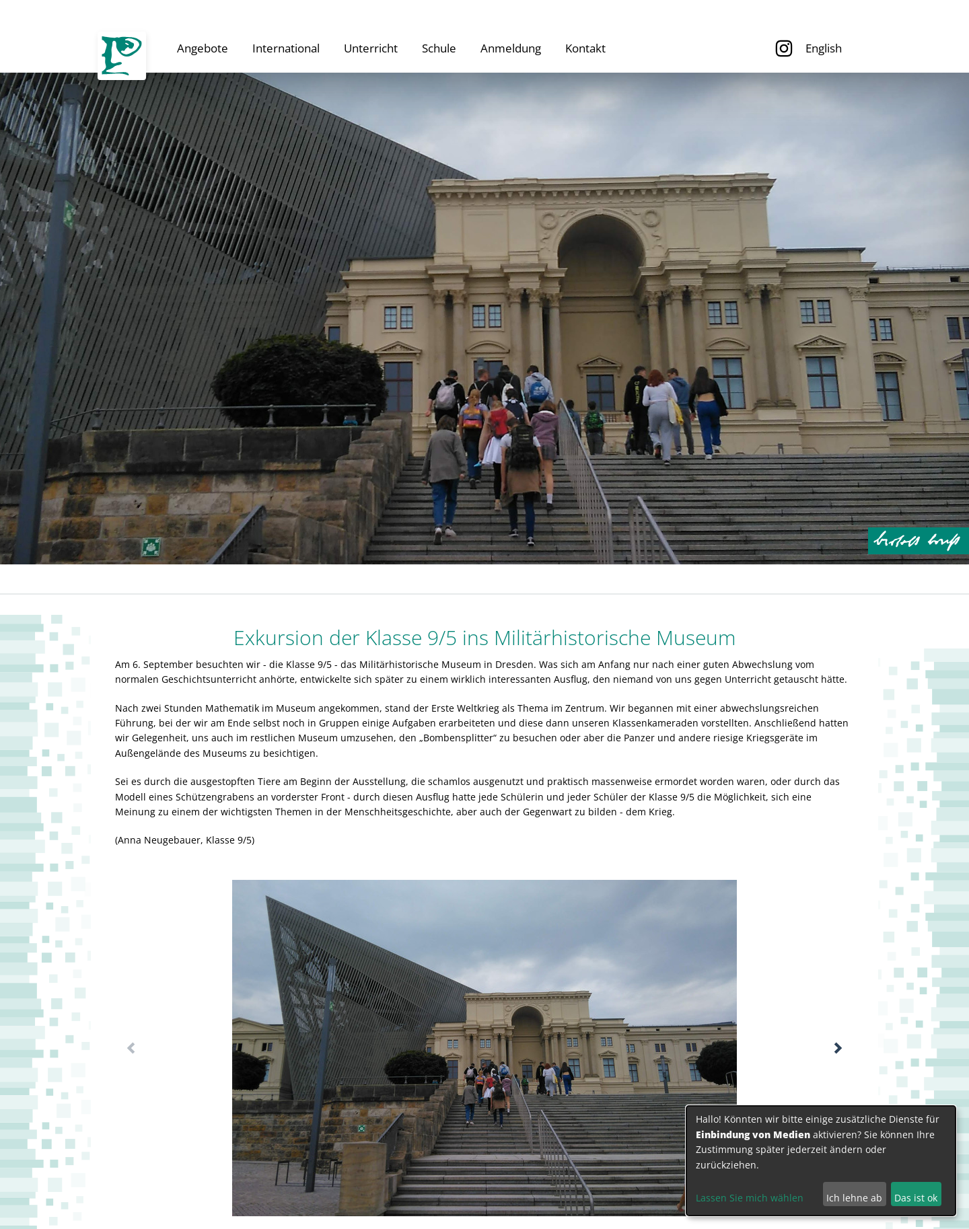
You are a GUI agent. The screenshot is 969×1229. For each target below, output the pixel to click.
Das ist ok (915, 1197)
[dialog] (821, 1161)
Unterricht (371, 48)
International (286, 48)
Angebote (202, 48)
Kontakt (585, 48)
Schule (439, 48)
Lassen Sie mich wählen (749, 1197)
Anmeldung (510, 48)
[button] (838, 1048)
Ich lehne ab (854, 1197)
